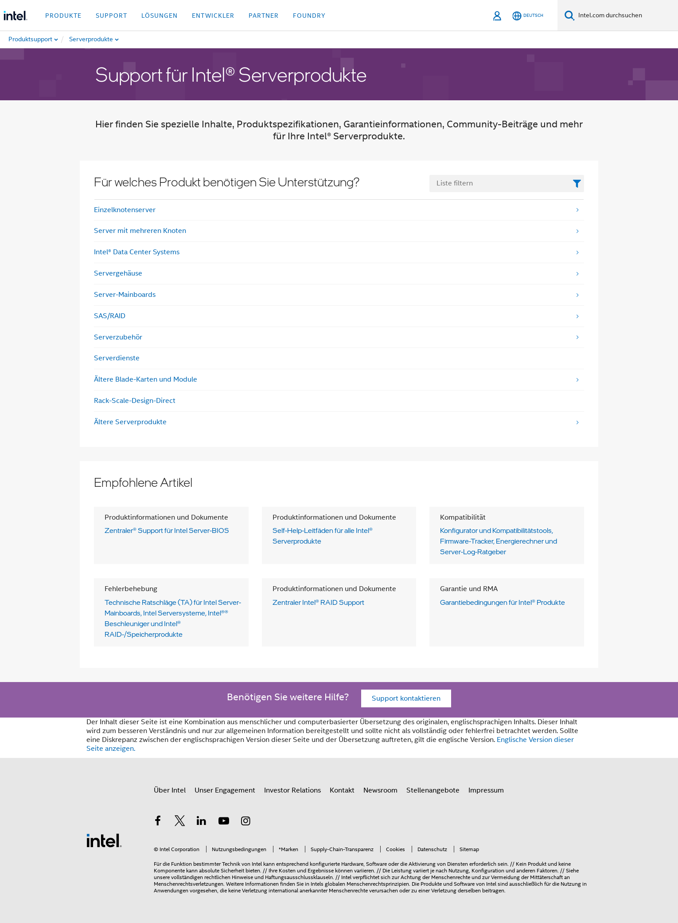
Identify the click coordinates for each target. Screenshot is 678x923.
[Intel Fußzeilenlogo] (104, 840)
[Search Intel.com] (626, 15)
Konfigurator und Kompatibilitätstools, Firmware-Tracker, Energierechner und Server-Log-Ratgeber (498, 541)
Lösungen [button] (159, 16)
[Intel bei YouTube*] (223, 822)
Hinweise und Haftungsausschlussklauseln (282, 877)
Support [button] (111, 16)
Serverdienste (117, 358)
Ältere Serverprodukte (130, 422)
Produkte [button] (63, 16)
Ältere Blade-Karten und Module (145, 379)
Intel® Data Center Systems (136, 252)
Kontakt (342, 790)
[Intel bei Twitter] (179, 822)
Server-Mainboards (125, 294)
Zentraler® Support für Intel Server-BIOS (167, 530)
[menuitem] (112, 39)
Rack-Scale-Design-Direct (134, 400)
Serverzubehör (118, 337)
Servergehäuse (118, 273)
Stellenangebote (433, 790)
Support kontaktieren (406, 698)
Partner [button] (264, 16)
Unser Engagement (225, 790)
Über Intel (170, 790)
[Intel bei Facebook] (157, 822)
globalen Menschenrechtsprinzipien (367, 883)
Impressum (486, 790)
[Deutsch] (528, 15)
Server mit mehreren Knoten (140, 230)
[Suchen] (570, 15)
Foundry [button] (309, 16)
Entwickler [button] (213, 16)
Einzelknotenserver (125, 209)
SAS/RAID (109, 316)
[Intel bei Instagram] (245, 822)
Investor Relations (292, 790)
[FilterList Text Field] (506, 183)
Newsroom (380, 790)
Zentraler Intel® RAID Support (318, 602)
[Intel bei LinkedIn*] (201, 822)
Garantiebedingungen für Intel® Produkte (502, 602)
